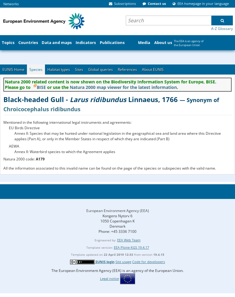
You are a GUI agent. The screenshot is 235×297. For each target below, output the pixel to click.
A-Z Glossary (222, 28)
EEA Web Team (128, 240)
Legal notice (109, 278)
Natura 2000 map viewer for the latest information (123, 87)
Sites (79, 69)
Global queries (100, 69)
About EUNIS (153, 69)
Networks (11, 4)
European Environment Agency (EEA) (117, 210)
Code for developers (148, 261)
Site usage (123, 261)
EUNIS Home (13, 69)
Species (36, 69)
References (127, 69)
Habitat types (58, 69)
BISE (41, 87)
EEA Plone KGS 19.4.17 (131, 247)
